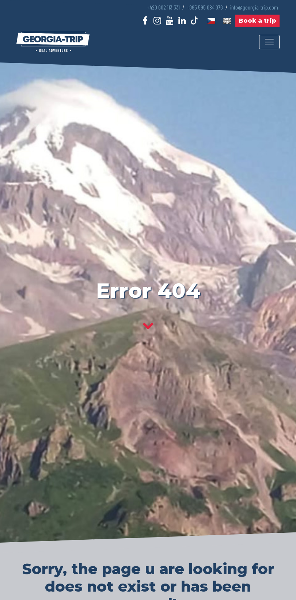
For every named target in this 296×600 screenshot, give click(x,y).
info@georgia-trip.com (254, 7)
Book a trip (257, 20)
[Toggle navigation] (269, 42)
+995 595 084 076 (205, 7)
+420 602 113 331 (163, 7)
